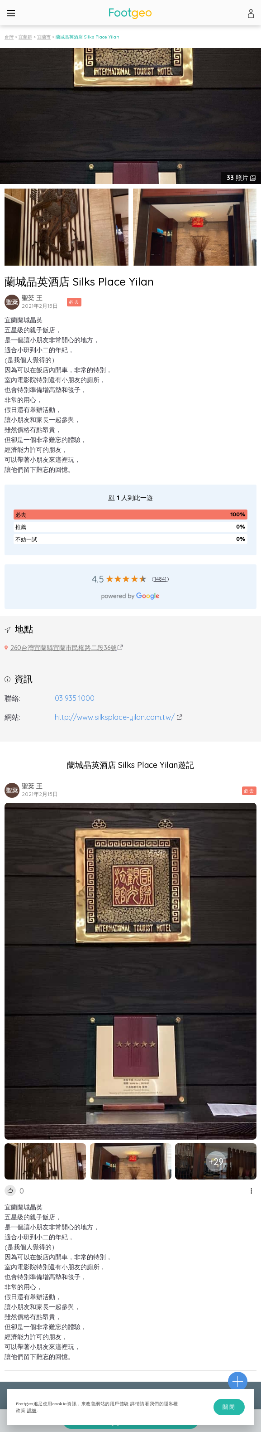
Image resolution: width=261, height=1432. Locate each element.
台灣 (9, 37)
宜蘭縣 (25, 37)
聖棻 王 (32, 298)
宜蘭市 (44, 37)
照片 (238, 178)
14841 (160, 578)
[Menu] (11, 12)
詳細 (32, 1410)
